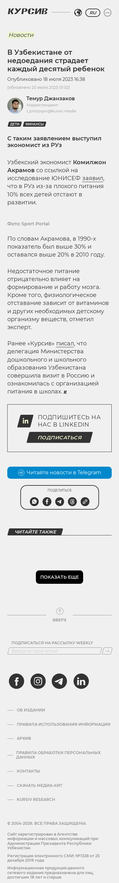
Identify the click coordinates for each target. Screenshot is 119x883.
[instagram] (38, 681)
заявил (92, 178)
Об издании (31, 710)
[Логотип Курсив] (27, 11)
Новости (20, 35)
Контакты (28, 771)
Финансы (34, 124)
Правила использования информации (63, 724)
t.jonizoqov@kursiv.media (51, 111)
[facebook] (16, 681)
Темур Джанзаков (50, 98)
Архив (24, 738)
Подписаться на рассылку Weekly (52, 643)
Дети (14, 124)
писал (65, 343)
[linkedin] (81, 681)
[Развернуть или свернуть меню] (107, 13)
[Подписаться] (107, 650)
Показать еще (59, 577)
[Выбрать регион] (78, 13)
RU (92, 13)
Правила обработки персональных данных (58, 755)
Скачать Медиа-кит (39, 785)
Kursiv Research (36, 799)
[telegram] (59, 681)
